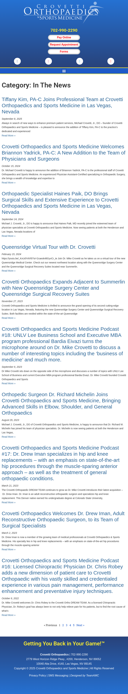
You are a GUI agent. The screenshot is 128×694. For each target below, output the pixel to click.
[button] (64, 71)
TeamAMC (92, 675)
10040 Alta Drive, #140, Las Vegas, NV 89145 (64, 663)
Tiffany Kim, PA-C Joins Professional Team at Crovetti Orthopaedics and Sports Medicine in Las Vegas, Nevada (62, 105)
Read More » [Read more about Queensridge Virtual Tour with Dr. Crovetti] (8, 270)
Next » (80, 625)
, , (64, 659)
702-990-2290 (64, 30)
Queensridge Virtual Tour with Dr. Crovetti (48, 247)
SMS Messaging (58, 675)
